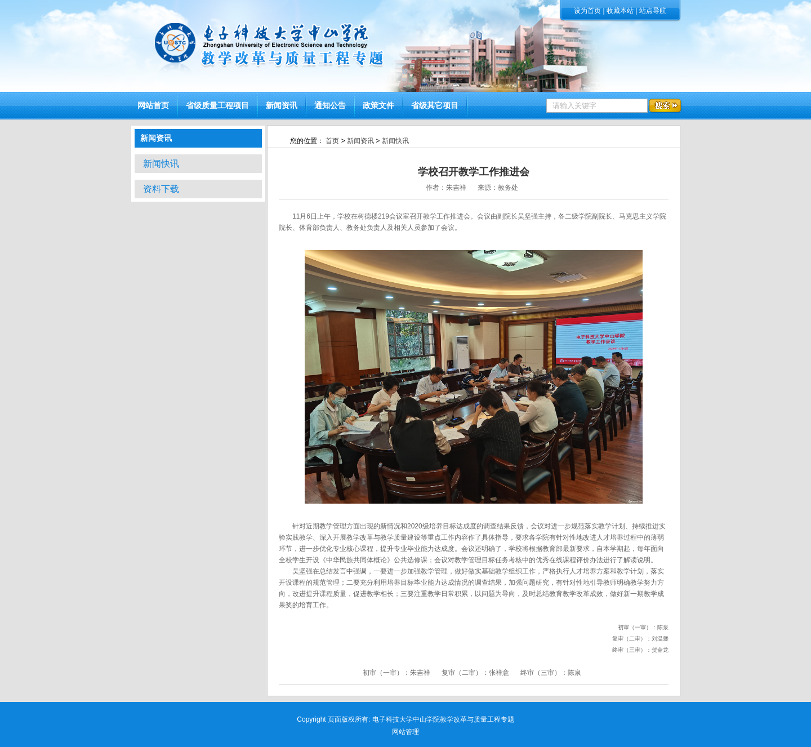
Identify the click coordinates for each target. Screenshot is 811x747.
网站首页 (153, 105)
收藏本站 (620, 11)
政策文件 (378, 105)
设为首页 (587, 11)
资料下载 (161, 189)
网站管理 (405, 732)
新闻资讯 (281, 105)
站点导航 (652, 11)
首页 (332, 141)
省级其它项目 (434, 105)
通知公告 (330, 105)
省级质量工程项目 (217, 105)
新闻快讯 (161, 163)
